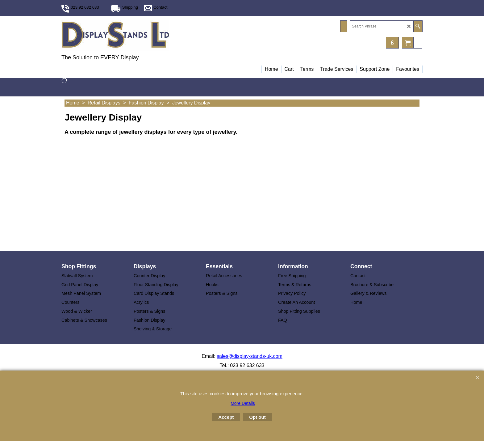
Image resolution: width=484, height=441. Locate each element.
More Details (243, 403)
